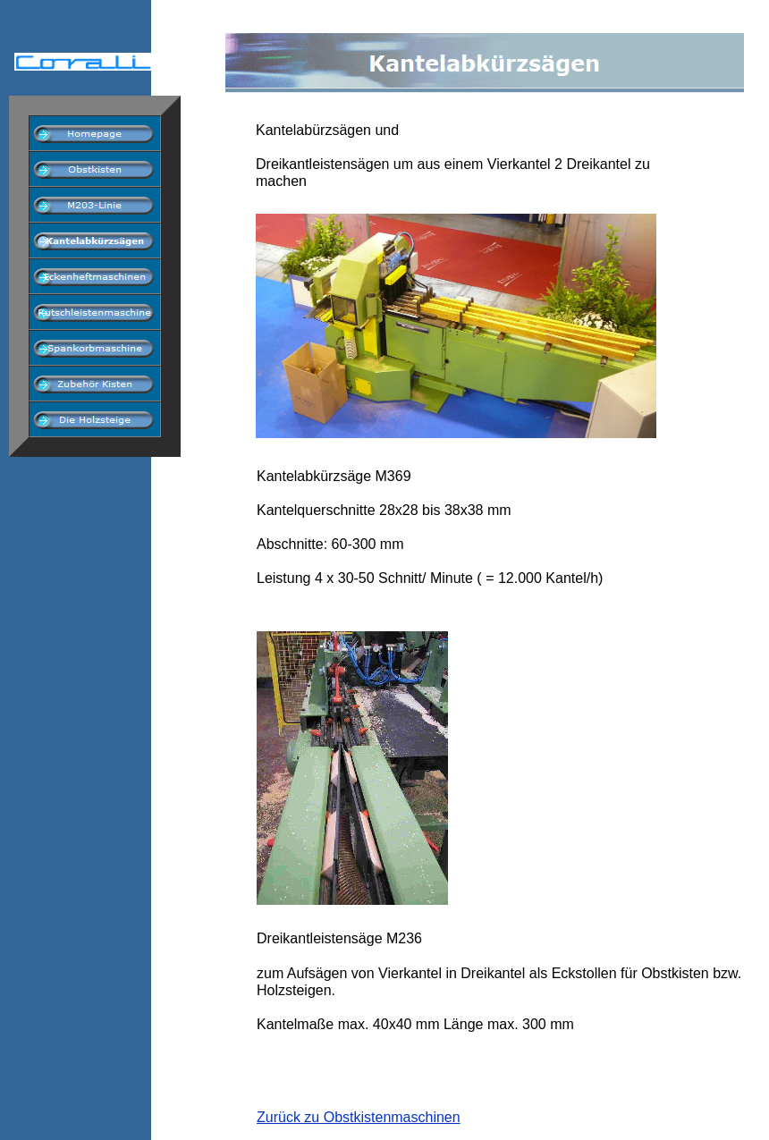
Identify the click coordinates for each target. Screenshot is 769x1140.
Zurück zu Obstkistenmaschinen (359, 1117)
